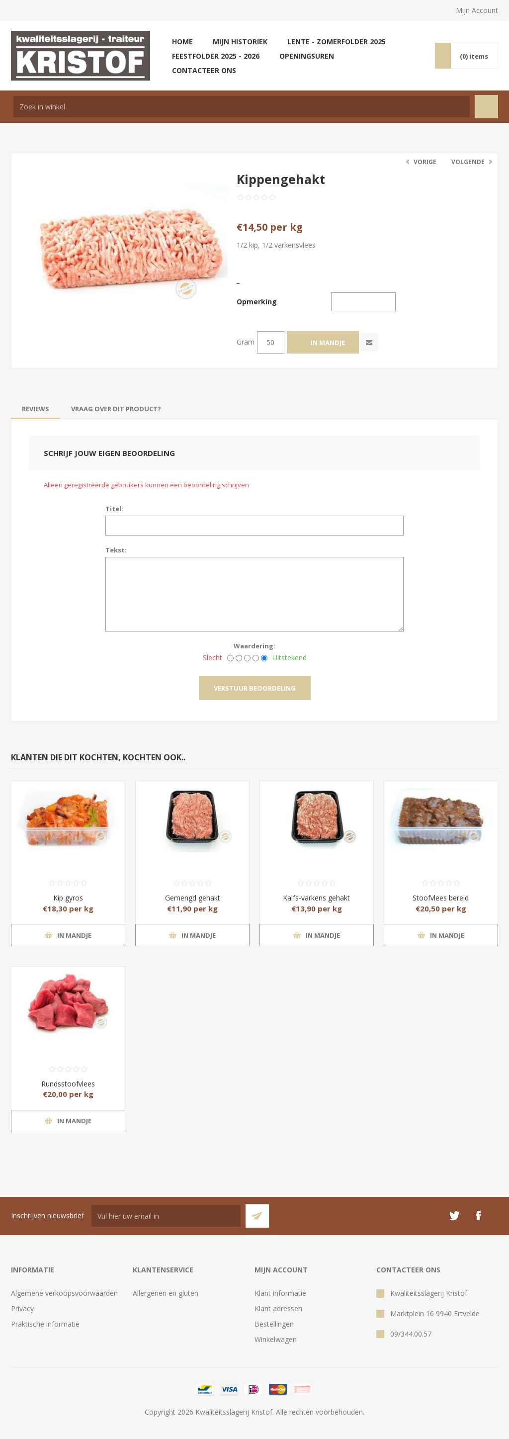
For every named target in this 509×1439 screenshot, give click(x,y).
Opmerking (257, 301)
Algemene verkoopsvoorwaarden (64, 1293)
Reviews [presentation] (35, 408)
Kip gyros (68, 897)
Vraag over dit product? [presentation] (116, 408)
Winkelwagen (275, 1339)
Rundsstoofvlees (68, 1083)
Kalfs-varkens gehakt (316, 897)
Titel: (114, 508)
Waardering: (254, 645)
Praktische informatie (45, 1324)
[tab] (35, 408)
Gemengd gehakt (192, 897)
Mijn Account (477, 10)
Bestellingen (274, 1324)
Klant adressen (278, 1308)
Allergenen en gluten (165, 1293)
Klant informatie (280, 1293)
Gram (245, 342)
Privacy (22, 1308)
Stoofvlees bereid (441, 897)
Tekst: (116, 549)
